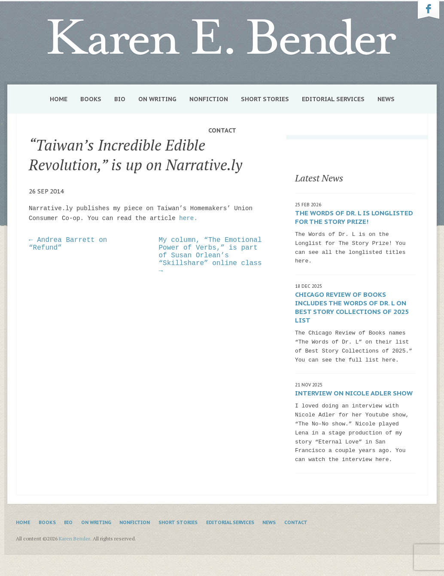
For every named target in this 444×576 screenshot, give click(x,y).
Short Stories (265, 99)
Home (58, 99)
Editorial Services (333, 99)
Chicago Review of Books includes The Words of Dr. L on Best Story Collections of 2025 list (352, 307)
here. (188, 218)
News (386, 99)
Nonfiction (208, 99)
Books (90, 99)
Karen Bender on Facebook (428, 10)
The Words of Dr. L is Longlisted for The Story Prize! (354, 217)
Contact (222, 130)
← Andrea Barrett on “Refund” (68, 244)
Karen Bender (222, 37)
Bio (119, 99)
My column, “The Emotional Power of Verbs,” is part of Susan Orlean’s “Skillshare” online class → (210, 255)
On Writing (157, 99)
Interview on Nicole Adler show (354, 393)
